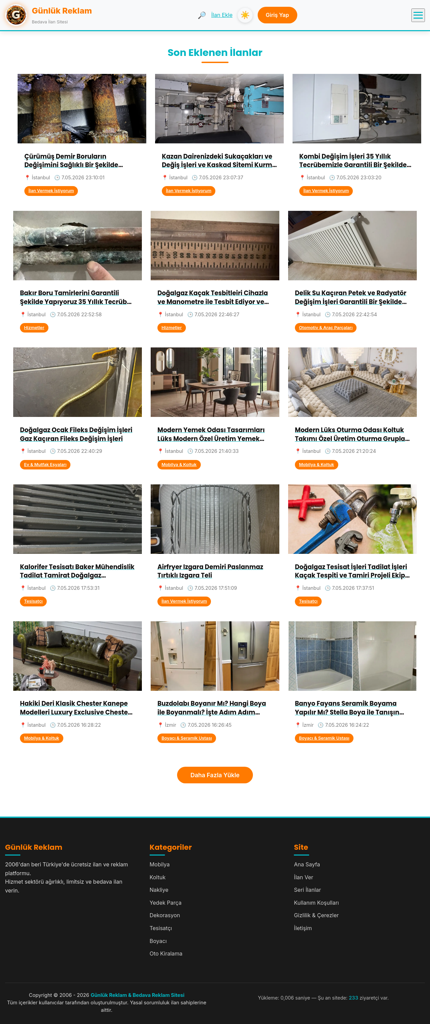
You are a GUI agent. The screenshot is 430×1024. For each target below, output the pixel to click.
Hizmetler (34, 327)
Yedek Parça (166, 902)
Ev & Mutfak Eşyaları (45, 464)
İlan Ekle (222, 15)
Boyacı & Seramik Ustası (187, 738)
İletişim (303, 928)
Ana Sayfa (307, 864)
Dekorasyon (165, 915)
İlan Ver (303, 877)
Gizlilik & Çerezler (316, 915)
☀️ (245, 15)
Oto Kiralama (166, 953)
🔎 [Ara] (202, 15)
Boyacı (158, 941)
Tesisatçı (33, 601)
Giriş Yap (277, 15)
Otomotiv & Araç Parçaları (325, 327)
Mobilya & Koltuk (179, 464)
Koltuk (158, 877)
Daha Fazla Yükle (215, 775)
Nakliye (159, 889)
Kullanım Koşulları (316, 902)
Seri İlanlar (307, 889)
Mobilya (160, 864)
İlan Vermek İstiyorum (51, 190)
